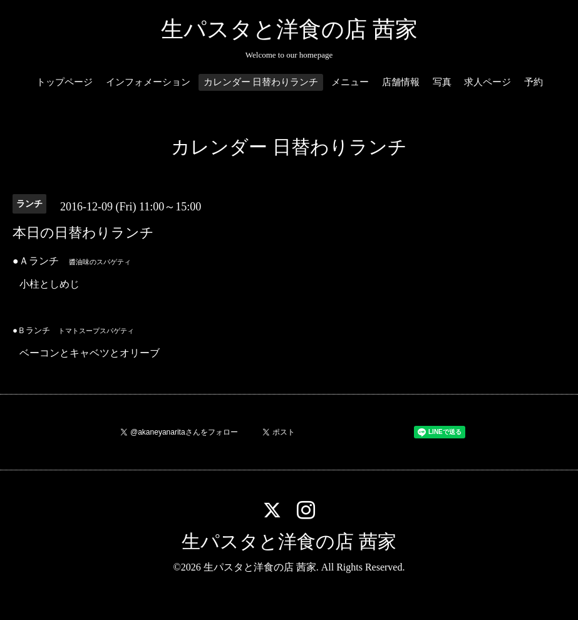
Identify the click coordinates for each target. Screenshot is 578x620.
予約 (533, 82)
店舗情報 (401, 82)
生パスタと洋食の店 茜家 (289, 29)
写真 (442, 82)
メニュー (350, 82)
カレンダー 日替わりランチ (261, 82)
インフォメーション (148, 82)
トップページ (64, 82)
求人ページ (487, 82)
